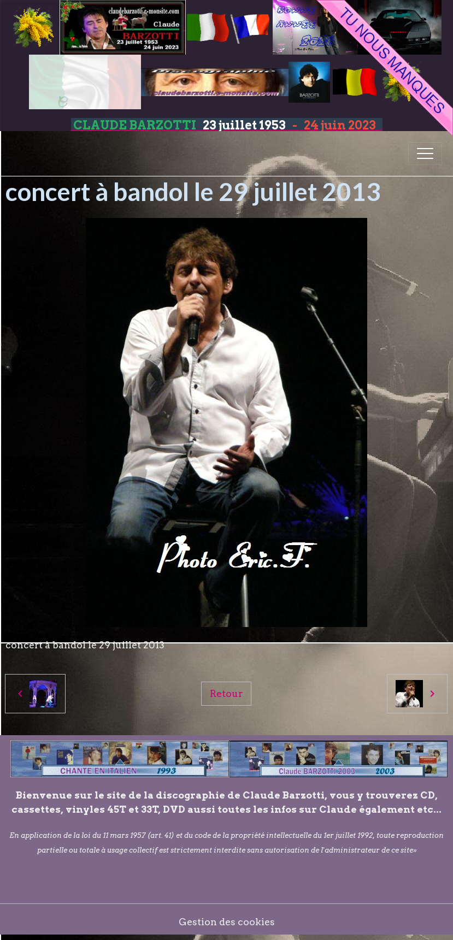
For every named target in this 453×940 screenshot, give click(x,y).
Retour (226, 693)
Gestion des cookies (227, 921)
